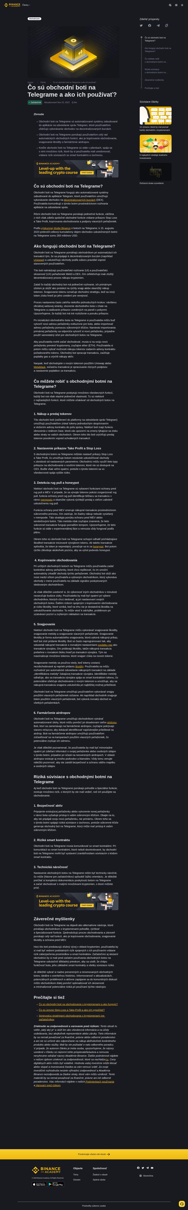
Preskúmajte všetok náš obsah (94, 1154)
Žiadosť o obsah (100, 1175)
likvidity (79, 666)
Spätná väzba (99, 1180)
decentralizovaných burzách (79, 199)
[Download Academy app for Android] (55, 1184)
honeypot (98, 546)
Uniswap (39, 260)
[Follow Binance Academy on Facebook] (138, 1168)
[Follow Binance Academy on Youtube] (152, 1168)
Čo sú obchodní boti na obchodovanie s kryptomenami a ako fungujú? (78, 1004)
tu (107, 1059)
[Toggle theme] (182, 5)
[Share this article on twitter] (141, 25)
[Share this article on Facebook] (149, 25)
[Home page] (12, 5)
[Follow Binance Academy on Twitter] (143, 1168)
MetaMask (40, 367)
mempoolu (47, 499)
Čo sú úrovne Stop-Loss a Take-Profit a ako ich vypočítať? (72, 1010)
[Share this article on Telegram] (158, 25)
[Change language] (176, 5)
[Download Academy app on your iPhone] (39, 1184)
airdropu (111, 722)
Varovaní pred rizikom (48, 1085)
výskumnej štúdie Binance (56, 228)
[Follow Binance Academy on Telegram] (147, 1168)
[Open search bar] (169, 5)
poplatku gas (105, 644)
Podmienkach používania (99, 1081)
